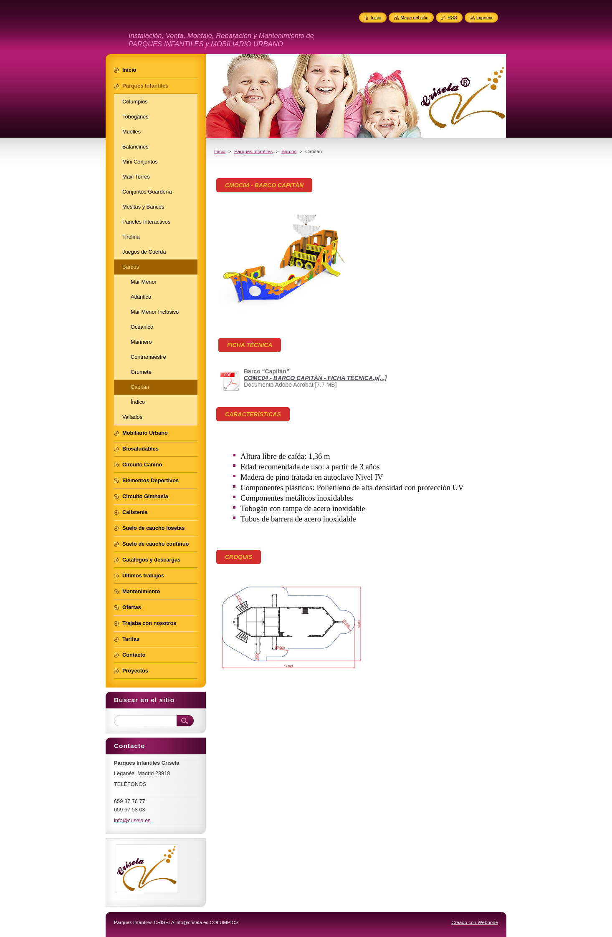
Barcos (288, 151)
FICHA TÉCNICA (249, 345)
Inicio (219, 151)
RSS (452, 17)
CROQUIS (238, 557)
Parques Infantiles (253, 151)
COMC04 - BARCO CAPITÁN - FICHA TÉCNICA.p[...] (315, 378)
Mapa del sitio (414, 17)
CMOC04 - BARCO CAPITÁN (264, 185)
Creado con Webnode (474, 922)
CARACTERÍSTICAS (253, 414)
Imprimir (484, 17)
